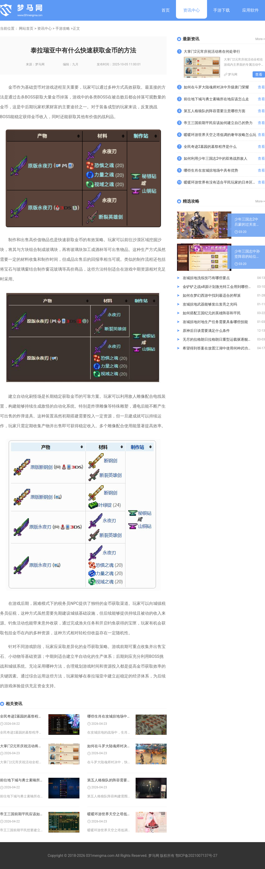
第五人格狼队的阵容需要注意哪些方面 (108, 780)
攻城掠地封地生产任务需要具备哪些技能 (215, 322)
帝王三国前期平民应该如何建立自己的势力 (21, 814)
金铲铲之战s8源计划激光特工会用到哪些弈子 (219, 287)
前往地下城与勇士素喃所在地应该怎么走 (21, 780)
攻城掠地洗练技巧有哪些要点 (206, 278)
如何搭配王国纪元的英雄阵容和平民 (212, 313)
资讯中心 (191, 10)
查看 (258, 74)
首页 (165, 10)
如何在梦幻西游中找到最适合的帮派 (212, 295)
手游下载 (221, 10)
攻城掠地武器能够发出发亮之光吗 (210, 304)
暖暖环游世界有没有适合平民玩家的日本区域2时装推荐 (221, 182)
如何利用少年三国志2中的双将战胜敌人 (215, 158)
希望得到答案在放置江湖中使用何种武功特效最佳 (220, 348)
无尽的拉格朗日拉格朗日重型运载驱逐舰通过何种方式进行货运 (220, 339)
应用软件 (250, 10)
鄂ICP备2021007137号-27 (196, 855)
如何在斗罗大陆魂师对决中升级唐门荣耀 (108, 746)
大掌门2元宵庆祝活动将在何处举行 (21, 746)
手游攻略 (62, 28)
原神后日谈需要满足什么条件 (206, 331)
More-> (260, 39)
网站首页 (26, 28)
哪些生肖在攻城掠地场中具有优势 (108, 716)
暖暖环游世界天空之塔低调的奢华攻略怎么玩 (108, 814)
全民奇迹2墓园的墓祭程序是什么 (21, 716)
